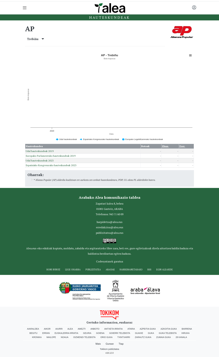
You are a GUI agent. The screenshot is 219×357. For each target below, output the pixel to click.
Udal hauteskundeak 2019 (40, 151)
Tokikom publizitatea (109, 349)
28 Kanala (181, 337)
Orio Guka (106, 337)
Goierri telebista (119, 333)
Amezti (81, 329)
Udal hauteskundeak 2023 (40, 160)
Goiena (100, 333)
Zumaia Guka (163, 337)
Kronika (37, 337)
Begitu (33, 333)
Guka (151, 333)
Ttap (121, 344)
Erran (46, 333)
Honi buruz (53, 269)
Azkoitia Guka (169, 329)
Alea (70, 329)
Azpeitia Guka (148, 329)
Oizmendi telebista (84, 337)
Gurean (110, 344)
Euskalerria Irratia (66, 333)
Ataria (131, 329)
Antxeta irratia (113, 329)
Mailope (51, 337)
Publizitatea (93, 269)
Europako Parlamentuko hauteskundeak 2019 (51, 155)
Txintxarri (123, 337)
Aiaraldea (33, 329)
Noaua (64, 337)
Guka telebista (168, 333)
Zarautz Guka (143, 337)
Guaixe (139, 333)
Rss (149, 269)
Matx (98, 344)
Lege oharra (73, 269)
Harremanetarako (131, 269)
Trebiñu (35, 39)
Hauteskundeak (109, 17)
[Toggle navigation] (24, 8)
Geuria (87, 333)
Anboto (94, 329)
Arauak (110, 269)
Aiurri (59, 329)
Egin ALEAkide (164, 269)
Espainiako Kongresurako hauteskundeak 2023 (51, 165)
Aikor (47, 329)
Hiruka (185, 333)
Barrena (187, 329)
